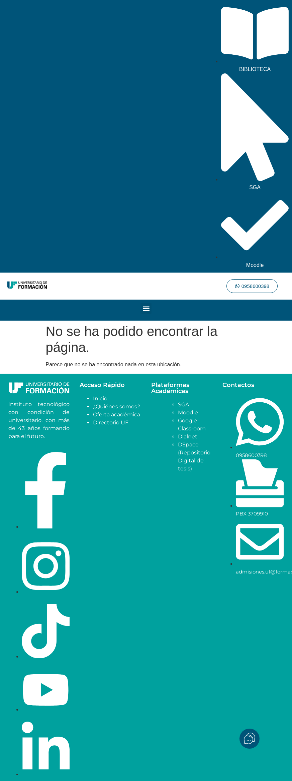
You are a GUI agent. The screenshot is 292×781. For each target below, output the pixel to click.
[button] (146, 308)
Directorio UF (110, 422)
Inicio (100, 398)
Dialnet (187, 436)
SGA (183, 404)
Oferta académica (116, 414)
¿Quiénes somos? (116, 406)
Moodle (188, 412)
